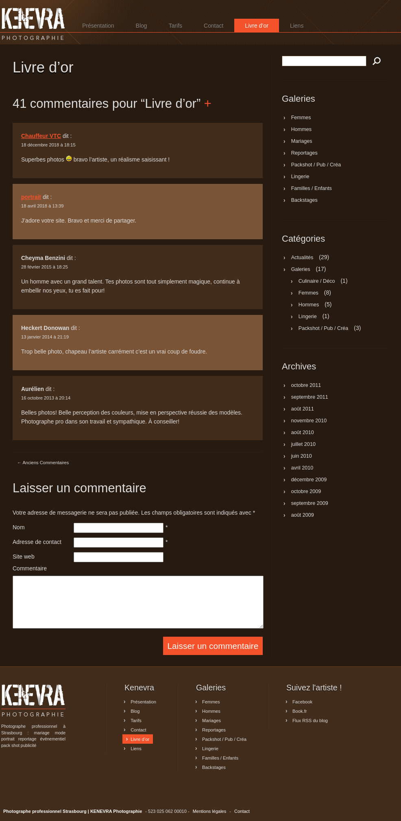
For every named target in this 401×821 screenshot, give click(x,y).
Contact (213, 25)
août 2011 (302, 409)
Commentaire (30, 568)
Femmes (301, 118)
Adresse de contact (37, 542)
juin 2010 (301, 456)
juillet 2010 (303, 445)
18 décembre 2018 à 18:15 (48, 144)
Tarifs (175, 25)
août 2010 (302, 433)
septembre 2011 (309, 397)
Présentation (98, 25)
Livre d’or (256, 25)
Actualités (302, 257)
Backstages (304, 200)
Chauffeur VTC (41, 136)
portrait (31, 197)
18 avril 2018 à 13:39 (42, 205)
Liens (296, 25)
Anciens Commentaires (43, 462)
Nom (19, 527)
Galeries (300, 269)
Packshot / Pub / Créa (316, 165)
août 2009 (302, 515)
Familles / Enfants (311, 189)
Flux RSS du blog (310, 720)
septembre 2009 (309, 504)
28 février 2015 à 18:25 (44, 266)
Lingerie (300, 177)
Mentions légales (210, 811)
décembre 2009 (309, 480)
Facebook (302, 701)
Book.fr (299, 710)
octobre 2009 (306, 492)
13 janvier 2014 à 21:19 (45, 336)
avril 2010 (302, 468)
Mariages (301, 141)
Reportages (304, 153)
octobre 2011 (306, 386)
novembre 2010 (309, 421)
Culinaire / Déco (317, 281)
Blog (141, 25)
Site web (24, 556)
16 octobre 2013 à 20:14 (45, 397)
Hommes (301, 130)
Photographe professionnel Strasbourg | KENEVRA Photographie (33, 23)
